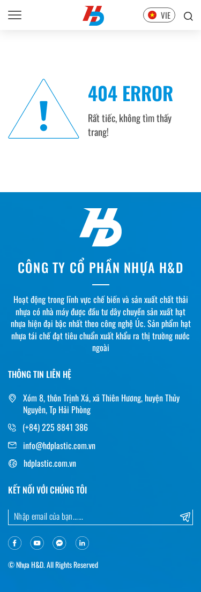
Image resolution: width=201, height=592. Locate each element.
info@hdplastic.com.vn (59, 445)
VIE (159, 15)
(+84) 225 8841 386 (55, 427)
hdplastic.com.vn (50, 463)
